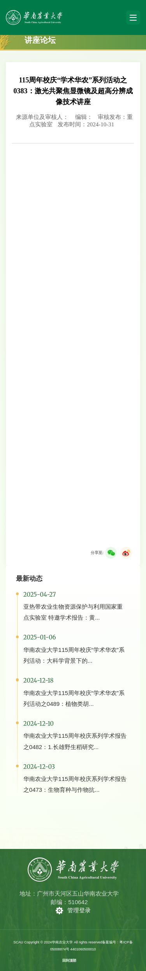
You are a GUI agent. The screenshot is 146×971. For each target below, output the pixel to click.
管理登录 (79, 910)
